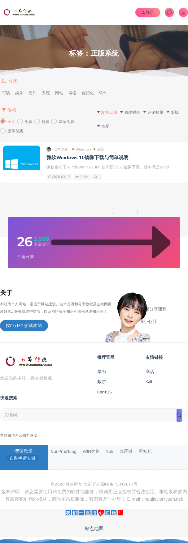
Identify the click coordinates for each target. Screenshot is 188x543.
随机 (175, 112)
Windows (81, 149)
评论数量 (155, 112)
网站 (59, 93)
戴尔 (101, 381)
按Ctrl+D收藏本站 (24, 325)
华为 (101, 371)
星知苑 (145, 451)
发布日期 (109, 112)
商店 (150, 371)
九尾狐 (126, 451)
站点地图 (94, 528)
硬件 (32, 93)
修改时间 (132, 112)
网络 (72, 93)
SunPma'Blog (64, 451)
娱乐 (19, 93)
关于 (6, 292)
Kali (149, 381)
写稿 (6, 93)
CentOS (104, 391)
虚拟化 (88, 93)
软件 (103, 93)
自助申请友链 (23, 458)
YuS (109, 451)
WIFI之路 (91, 451)
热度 (105, 126)
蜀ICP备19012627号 (119, 484)
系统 (46, 93)
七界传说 (57, 149)
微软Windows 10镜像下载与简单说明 (87, 157)
